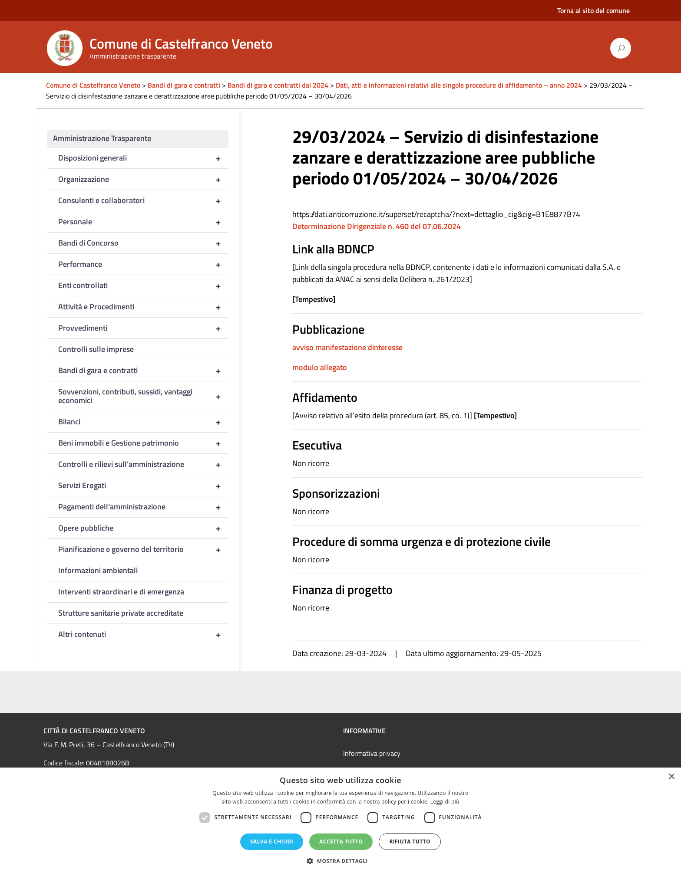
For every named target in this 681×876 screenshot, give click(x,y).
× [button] (671, 777)
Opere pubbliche (143, 528)
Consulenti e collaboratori (143, 200)
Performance (143, 264)
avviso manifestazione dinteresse (347, 347)
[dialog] (340, 822)
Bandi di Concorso (143, 243)
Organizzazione (143, 179)
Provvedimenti (143, 328)
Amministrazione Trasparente (102, 138)
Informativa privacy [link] (371, 753)
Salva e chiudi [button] (271, 841)
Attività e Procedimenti (143, 306)
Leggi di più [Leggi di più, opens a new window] (445, 801)
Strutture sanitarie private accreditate (120, 613)
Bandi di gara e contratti (143, 370)
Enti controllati (143, 285)
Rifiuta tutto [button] (409, 841)
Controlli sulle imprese (96, 349)
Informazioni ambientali (98, 570)
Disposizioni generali (143, 158)
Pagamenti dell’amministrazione (143, 506)
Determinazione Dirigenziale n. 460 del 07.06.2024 (376, 226)
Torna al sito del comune (593, 10)
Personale (143, 221)
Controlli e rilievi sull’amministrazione (143, 464)
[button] (340, 861)
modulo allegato (319, 367)
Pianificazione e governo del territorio (143, 549)
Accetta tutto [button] (341, 841)
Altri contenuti (143, 634)
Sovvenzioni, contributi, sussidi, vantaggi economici (143, 396)
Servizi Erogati (143, 485)
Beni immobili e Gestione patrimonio (143, 443)
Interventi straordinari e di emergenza (121, 591)
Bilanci (143, 421)
